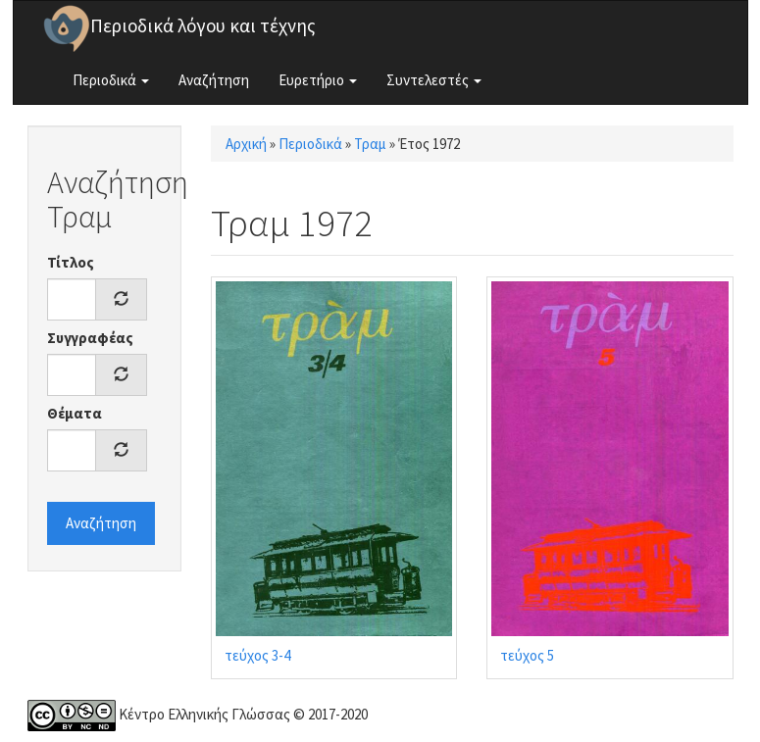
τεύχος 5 (527, 655)
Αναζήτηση (213, 80)
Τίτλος (70, 262)
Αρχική (246, 143)
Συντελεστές (433, 80)
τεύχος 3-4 (257, 655)
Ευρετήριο (318, 80)
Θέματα (74, 413)
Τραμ (370, 143)
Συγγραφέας (90, 337)
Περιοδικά (111, 80)
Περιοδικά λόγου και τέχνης (203, 25)
